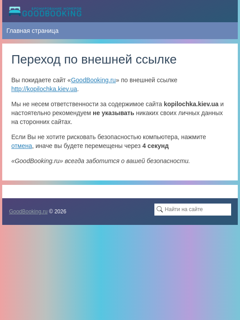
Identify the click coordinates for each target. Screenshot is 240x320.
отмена (21, 145)
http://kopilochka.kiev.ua (44, 88)
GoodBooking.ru (93, 80)
